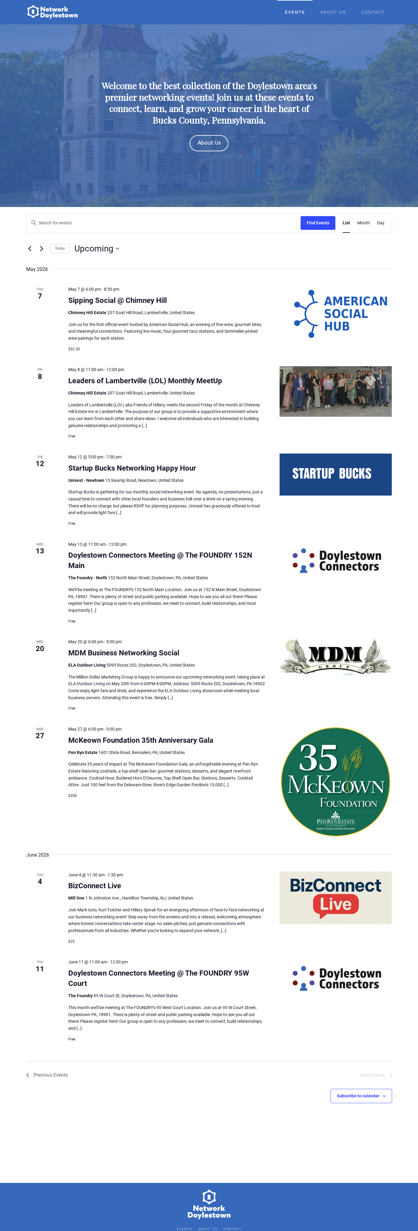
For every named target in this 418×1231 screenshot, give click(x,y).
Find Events (318, 222)
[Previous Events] (30, 248)
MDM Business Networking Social (123, 653)
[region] (209, 115)
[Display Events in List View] (346, 223)
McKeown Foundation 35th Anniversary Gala (140, 740)
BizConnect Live (94, 886)
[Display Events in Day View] (380, 223)
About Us (333, 12)
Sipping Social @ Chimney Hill (117, 300)
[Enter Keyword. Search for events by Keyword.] (164, 223)
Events (295, 12)
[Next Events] (41, 248)
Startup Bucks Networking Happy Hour (132, 468)
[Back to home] (53, 12)
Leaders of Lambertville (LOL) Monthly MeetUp (145, 381)
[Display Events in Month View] (363, 223)
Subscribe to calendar (358, 1095)
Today (60, 248)
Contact (372, 12)
